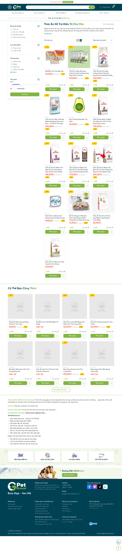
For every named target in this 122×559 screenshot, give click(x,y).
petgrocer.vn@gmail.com (70, 509)
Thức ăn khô (17, 51)
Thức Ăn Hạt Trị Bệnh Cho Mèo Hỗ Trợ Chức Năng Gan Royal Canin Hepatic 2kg (103, 170)
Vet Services (65, 531)
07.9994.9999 (66, 492)
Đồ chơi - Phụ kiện (18, 32)
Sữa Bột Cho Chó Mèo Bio (54, 71)
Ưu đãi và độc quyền (14, 531)
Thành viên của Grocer (15, 529)
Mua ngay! (53, 89)
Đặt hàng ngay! (68, 2)
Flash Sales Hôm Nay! (55, 2)
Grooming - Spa (67, 527)
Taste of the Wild (18, 69)
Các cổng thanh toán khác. (43, 547)
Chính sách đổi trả (40, 531)
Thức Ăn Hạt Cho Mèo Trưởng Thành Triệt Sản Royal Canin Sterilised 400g (102, 73)
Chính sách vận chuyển (42, 536)
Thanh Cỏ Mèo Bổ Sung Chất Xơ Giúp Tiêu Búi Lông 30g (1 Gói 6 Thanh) (79, 73)
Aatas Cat (16, 67)
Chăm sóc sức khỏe (19, 37)
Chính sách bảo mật (41, 534)
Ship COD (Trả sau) (41, 545)
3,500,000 (20, 89)
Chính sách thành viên (42, 529)
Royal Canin (17, 61)
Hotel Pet (65, 529)
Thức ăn (15, 29)
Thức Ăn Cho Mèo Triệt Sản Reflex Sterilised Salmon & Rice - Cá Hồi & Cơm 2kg (54, 121)
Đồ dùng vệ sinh (18, 34)
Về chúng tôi (12, 527)
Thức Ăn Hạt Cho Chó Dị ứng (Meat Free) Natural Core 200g (101, 218)
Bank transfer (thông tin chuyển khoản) (47, 542)
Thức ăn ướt (17, 48)
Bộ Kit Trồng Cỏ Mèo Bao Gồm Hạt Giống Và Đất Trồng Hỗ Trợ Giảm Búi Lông (79, 218)
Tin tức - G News (67, 545)
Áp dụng (25, 94)
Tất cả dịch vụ (66, 534)
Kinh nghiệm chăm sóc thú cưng (72, 542)
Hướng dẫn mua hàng (42, 527)
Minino (15, 64)
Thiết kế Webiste (102, 556)
